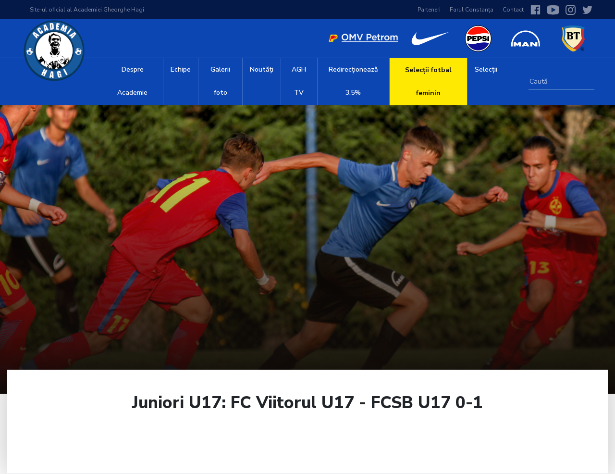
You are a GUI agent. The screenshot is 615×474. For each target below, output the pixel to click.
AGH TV (299, 81)
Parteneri (429, 9)
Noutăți (261, 69)
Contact (513, 9)
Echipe (181, 69)
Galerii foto (220, 81)
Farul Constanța (471, 9)
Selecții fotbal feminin (428, 81)
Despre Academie (132, 81)
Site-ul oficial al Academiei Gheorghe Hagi (87, 9)
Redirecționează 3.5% (353, 81)
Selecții (486, 69)
